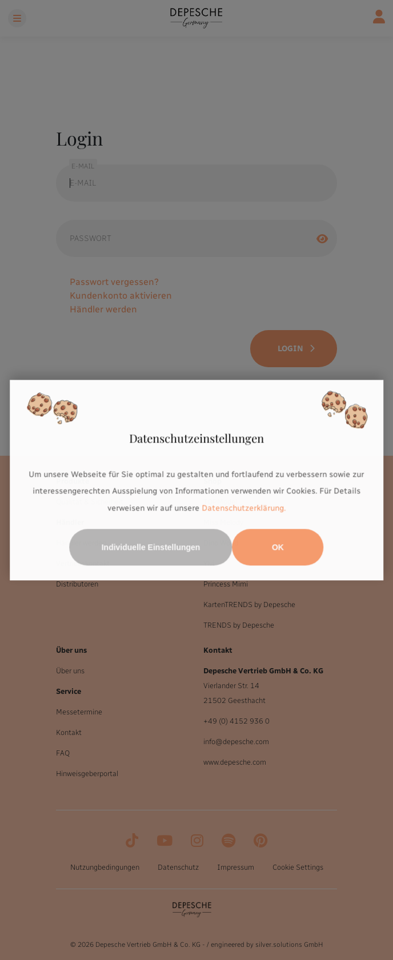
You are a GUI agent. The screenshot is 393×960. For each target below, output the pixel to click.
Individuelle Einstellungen (151, 547)
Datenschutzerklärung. (244, 508)
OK (278, 547)
